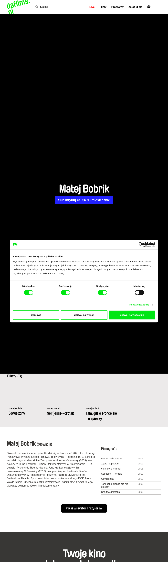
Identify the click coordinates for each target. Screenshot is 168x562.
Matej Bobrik (15, 408)
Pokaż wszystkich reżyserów (84, 508)
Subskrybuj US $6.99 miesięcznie (84, 200)
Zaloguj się (135, 7)
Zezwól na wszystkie (132, 314)
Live (92, 7)
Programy (117, 7)
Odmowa (36, 314)
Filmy (103, 7)
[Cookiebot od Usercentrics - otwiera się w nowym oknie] (141, 244)
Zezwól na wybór (84, 314)
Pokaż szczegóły (139, 304)
